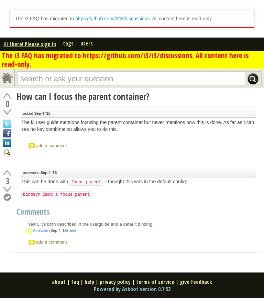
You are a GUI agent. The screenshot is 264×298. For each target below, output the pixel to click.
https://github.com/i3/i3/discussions (112, 18)
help (89, 282)
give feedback (196, 282)
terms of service (155, 282)
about (59, 282)
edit (73, 230)
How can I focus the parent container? (83, 96)
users (86, 43)
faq (75, 282)
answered (40, 173)
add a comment (51, 145)
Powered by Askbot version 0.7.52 (132, 289)
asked (37, 113)
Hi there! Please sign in (29, 44)
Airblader (40, 230)
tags (68, 43)
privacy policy (115, 282)
